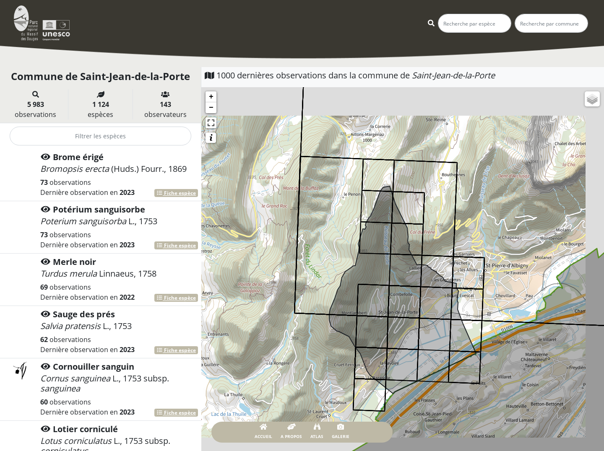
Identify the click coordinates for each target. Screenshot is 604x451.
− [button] (211, 108)
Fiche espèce (176, 193)
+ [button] (211, 97)
